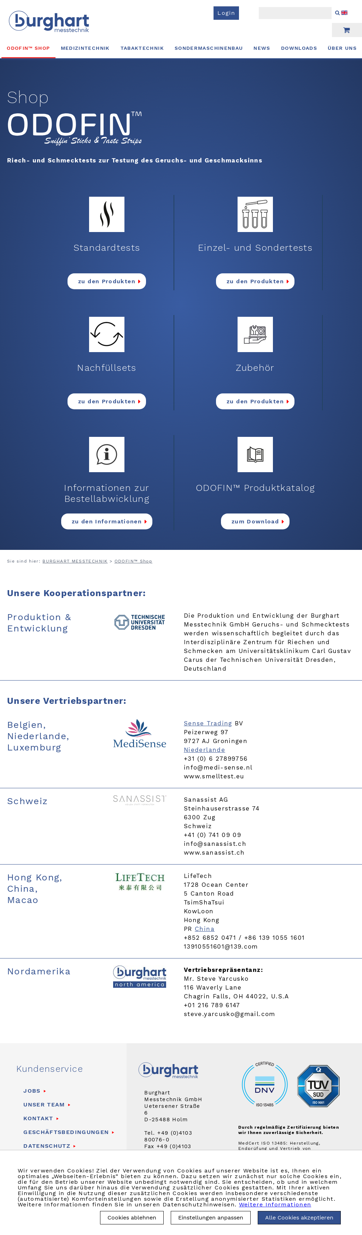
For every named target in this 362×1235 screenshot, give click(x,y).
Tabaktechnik (142, 48)
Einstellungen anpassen (210, 1217)
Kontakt (38, 1118)
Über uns (342, 48)
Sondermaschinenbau (209, 48)
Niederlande (204, 749)
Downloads (299, 48)
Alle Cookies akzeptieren (299, 1217)
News (261, 48)
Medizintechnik (85, 48)
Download (263, 521)
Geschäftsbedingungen (66, 1132)
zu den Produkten (106, 281)
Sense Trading (208, 723)
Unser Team (44, 1104)
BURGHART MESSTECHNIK (74, 561)
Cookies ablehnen (131, 1217)
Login (226, 13)
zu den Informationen (107, 521)
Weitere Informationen (275, 1204)
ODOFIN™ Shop (28, 48)
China (205, 928)
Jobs (31, 1090)
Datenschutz (46, 1145)
